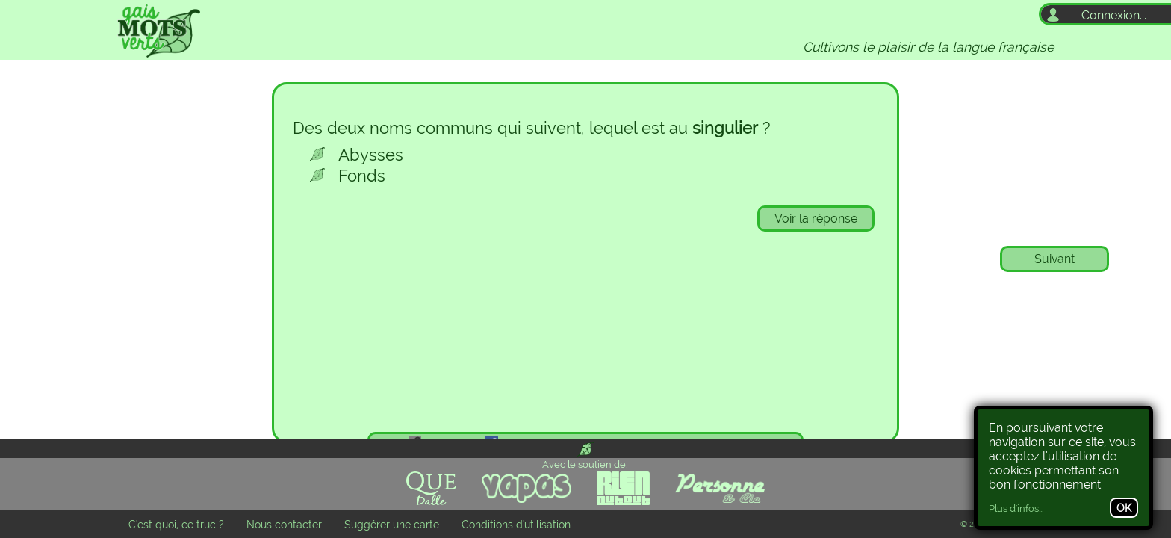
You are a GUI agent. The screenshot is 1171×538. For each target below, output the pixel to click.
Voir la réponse (815, 218)
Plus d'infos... (1016, 508)
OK (1123, 507)
